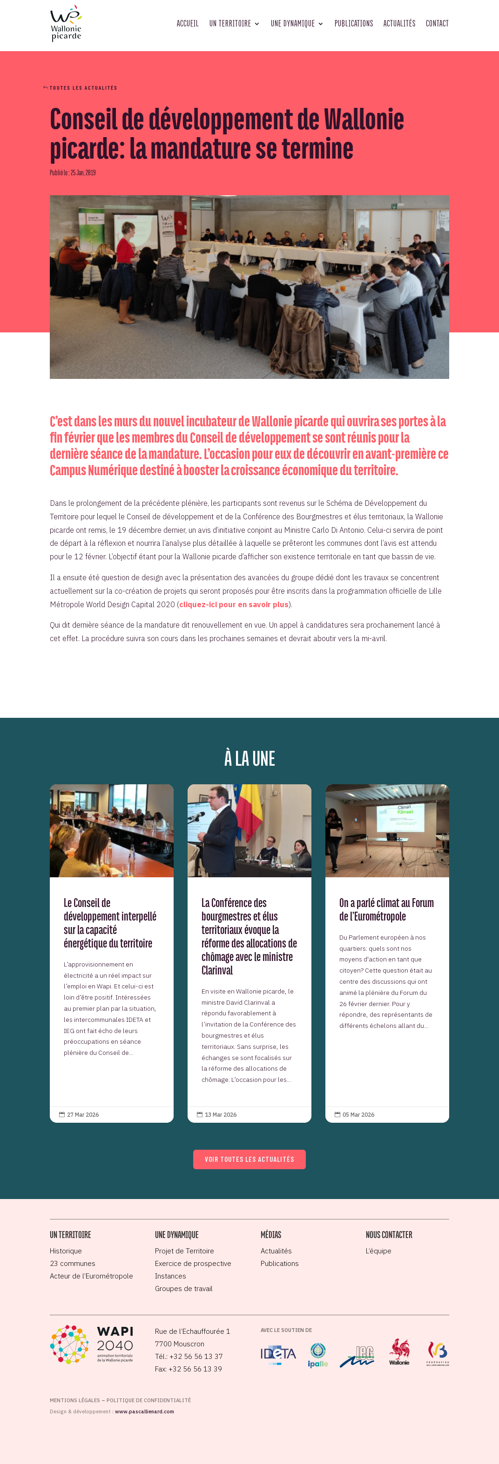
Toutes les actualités (84, 87)
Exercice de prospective (193, 1263)
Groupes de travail (184, 1288)
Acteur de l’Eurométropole (91, 1276)
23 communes (72, 1263)
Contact (437, 23)
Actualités (400, 23)
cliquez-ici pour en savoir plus (234, 604)
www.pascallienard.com (144, 1411)
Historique (66, 1250)
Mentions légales (75, 1400)
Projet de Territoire (184, 1250)
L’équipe (378, 1250)
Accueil (188, 23)
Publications (354, 23)
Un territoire (230, 23)
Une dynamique (293, 23)
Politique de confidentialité (149, 1400)
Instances (170, 1276)
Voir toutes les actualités (249, 1159)
